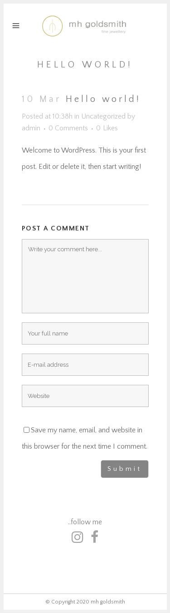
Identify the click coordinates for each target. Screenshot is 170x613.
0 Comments (68, 128)
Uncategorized (103, 116)
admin (31, 128)
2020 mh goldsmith (101, 602)
